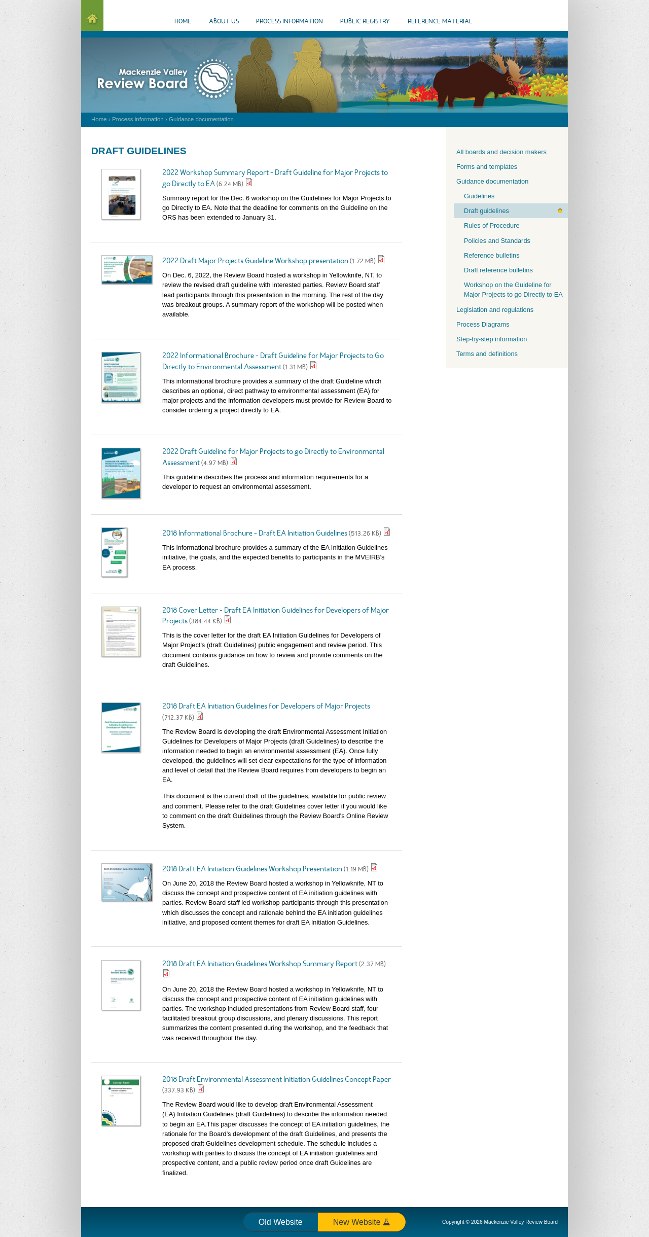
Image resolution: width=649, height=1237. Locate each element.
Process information (138, 119)
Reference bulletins (492, 255)
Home (99, 119)
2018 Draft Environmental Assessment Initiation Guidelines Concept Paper (276, 1080)
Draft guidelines (486, 211)
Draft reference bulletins (498, 270)
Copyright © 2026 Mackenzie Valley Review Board (500, 1222)
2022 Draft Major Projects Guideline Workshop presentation (255, 261)
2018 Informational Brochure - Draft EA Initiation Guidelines (255, 534)
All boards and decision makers (501, 152)
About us (224, 21)
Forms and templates (486, 166)
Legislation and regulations (494, 309)
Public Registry (365, 21)
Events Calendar (538, 22)
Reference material (440, 21)
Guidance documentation (201, 119)
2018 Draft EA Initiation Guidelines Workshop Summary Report (260, 964)
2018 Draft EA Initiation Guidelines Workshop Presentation (252, 869)
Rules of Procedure (492, 225)
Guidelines (479, 196)
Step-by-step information (491, 339)
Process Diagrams (483, 324)
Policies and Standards (497, 240)
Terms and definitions (487, 354)
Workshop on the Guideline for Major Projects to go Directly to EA (513, 289)
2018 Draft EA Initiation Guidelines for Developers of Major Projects (266, 707)
